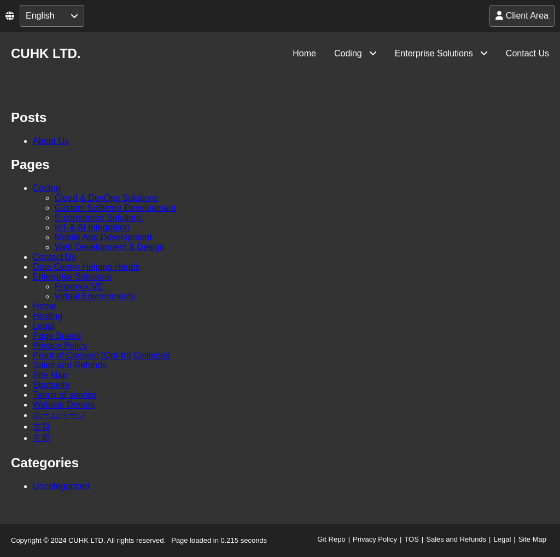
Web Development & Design (110, 247)
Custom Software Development (115, 207)
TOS (411, 539)
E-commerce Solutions (99, 217)
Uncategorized (61, 486)
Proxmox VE (79, 286)
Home (304, 53)
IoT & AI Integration (92, 227)
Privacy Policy (60, 345)
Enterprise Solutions (434, 53)
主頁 (41, 426)
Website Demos (64, 404)
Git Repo (331, 539)
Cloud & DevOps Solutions (106, 197)
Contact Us (527, 53)
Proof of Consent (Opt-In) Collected (101, 355)
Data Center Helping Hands (86, 266)
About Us (51, 141)
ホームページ (59, 415)
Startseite (51, 385)
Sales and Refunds (70, 365)
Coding (348, 53)
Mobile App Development (103, 237)
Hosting (47, 316)
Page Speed (57, 335)
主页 (41, 438)
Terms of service (64, 394)
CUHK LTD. (46, 53)
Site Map (50, 375)
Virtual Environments (95, 296)
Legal (43, 325)
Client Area (522, 15)
